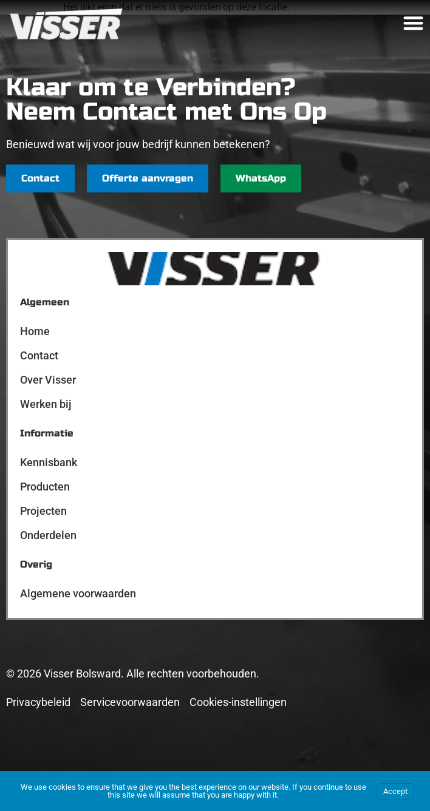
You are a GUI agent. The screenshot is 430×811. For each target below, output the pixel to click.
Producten (45, 486)
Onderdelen (48, 535)
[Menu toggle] (413, 22)
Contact (39, 355)
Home (35, 331)
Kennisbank (48, 462)
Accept (395, 791)
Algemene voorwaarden (78, 593)
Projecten (43, 510)
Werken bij (46, 404)
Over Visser (48, 379)
